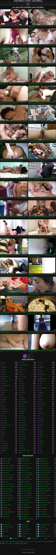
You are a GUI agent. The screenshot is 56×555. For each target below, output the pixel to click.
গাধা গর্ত (23, 448)
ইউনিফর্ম (41, 441)
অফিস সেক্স (23, 436)
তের (22, 374)
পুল (40, 448)
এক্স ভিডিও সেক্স (25, 470)
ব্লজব (3, 362)
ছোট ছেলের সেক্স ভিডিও (26, 484)
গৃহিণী (22, 413)
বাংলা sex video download (8, 512)
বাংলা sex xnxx (24, 512)
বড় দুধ (41, 365)
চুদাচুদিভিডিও (42, 527)
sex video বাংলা (43, 458)
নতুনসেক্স (4, 502)
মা (2, 404)
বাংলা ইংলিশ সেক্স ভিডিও (27, 518)
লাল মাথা (4, 409)
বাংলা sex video (43, 509)
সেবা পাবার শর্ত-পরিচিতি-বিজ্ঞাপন (28, 549)
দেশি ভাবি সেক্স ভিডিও (44, 491)
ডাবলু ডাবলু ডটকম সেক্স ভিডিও (8, 488)
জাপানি (41, 411)
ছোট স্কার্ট (41, 436)
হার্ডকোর (4, 367)
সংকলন (4, 383)
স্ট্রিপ (3, 395)
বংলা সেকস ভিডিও (6, 505)
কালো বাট (23, 418)
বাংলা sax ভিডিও (43, 505)
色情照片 (25, 543)
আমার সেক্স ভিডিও (43, 463)
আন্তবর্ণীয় (4, 390)
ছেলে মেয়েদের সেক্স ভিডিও (8, 484)
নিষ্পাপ (41, 372)
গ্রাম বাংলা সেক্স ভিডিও (7, 479)
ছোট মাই (23, 369)
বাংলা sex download (26, 507)
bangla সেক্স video (6, 458)
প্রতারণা (41, 443)
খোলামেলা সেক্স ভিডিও (7, 477)
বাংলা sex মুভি (5, 516)
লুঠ (21, 372)
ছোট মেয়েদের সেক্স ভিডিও (8, 486)
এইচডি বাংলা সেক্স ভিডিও (8, 468)
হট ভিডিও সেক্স (43, 531)
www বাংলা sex (6, 463)
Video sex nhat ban (44, 541)
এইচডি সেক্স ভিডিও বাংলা (27, 468)
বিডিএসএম (42, 413)
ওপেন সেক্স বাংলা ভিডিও (45, 472)
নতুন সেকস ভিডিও (6, 500)
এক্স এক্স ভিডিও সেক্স (7, 470)
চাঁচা (40, 369)
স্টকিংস (4, 379)
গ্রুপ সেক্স (23, 423)
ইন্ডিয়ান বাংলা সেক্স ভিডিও (8, 465)
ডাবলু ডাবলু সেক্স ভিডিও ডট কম (27, 488)
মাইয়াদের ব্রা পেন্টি (25, 450)
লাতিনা (4, 429)
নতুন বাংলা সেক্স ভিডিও (7, 498)
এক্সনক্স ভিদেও (5, 472)
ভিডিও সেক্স (5, 529)
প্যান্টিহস (4, 450)
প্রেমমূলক (23, 427)
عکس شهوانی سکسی (9, 543)
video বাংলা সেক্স (43, 461)
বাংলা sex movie (6, 509)
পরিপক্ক (4, 441)
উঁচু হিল (4, 427)
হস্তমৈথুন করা (42, 379)
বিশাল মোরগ (42, 381)
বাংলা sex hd (42, 507)
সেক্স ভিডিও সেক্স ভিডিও (45, 536)
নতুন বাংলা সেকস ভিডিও (45, 495)
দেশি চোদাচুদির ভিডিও (26, 491)
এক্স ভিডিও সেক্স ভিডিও (45, 470)
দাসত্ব (22, 416)
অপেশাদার (4, 397)
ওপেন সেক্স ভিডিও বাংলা (8, 475)
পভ (22, 395)
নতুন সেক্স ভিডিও (25, 500)
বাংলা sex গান (42, 512)
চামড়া (3, 392)
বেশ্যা (40, 390)
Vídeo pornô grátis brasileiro (16, 541)
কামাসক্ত (23, 392)
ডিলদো (41, 409)
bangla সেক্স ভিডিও (25, 458)
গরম (22, 381)
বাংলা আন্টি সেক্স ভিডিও (45, 516)
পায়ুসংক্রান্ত (4, 381)
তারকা (40, 399)
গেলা (22, 443)
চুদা (3, 534)
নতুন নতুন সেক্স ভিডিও (26, 495)
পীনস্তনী (23, 362)
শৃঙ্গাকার (41, 395)
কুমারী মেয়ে (42, 374)
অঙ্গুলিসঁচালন (43, 388)
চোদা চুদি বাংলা (42, 534)
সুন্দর (22, 379)
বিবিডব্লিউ (23, 434)
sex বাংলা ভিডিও (25, 461)
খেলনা (22, 383)
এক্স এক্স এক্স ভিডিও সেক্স (45, 468)
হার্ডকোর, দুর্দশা (24, 429)
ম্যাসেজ (41, 446)
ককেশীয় (23, 390)
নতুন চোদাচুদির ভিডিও (7, 495)
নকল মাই (41, 432)
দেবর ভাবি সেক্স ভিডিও (7, 491)
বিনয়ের (22, 388)
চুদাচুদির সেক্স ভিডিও (44, 482)
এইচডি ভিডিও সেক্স (25, 534)
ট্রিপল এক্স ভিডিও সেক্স (26, 486)
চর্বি (21, 453)
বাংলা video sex (25, 516)
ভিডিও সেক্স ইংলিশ (43, 529)
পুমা (40, 439)
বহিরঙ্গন (4, 399)
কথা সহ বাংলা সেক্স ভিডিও (27, 475)
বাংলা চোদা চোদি (25, 531)
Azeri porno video (4, 541)
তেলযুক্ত (41, 418)
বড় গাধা (4, 418)
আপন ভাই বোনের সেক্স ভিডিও (27, 463)
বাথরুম (41, 453)
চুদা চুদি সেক (5, 482)
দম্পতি (41, 423)
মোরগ (3, 416)
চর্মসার (3, 406)
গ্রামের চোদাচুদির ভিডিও (45, 479)
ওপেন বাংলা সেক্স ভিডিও (27, 472)
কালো (40, 386)
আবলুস (23, 411)
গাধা (40, 362)
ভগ (22, 367)
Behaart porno (19, 543)
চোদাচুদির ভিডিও (6, 524)
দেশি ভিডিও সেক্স (6, 493)
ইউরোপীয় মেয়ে (24, 365)
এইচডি (41, 383)
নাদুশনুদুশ (4, 423)
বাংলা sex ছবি (5, 514)
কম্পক (3, 432)
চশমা (22, 432)
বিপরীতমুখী (5, 448)
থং (40, 416)
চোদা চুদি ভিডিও (24, 524)
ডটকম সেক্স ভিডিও (43, 486)
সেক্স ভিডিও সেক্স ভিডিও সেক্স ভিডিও (8, 527)
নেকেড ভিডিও (24, 527)
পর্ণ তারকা (23, 376)
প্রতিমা (22, 446)
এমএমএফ (4, 420)
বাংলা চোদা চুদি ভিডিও (44, 524)
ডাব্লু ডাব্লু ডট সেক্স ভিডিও (45, 488)
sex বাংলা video (6, 461)
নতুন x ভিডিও (42, 493)
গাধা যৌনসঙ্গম (24, 402)
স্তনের (3, 434)
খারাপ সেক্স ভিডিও (43, 475)
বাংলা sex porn (24, 509)
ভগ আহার (23, 439)
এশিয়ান (22, 397)
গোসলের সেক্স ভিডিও (44, 477)
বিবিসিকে (23, 399)
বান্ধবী (40, 406)
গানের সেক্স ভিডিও (25, 477)
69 (40, 427)
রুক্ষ (40, 450)
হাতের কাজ (5, 411)
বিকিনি (40, 434)
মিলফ (3, 372)
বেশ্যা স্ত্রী (41, 420)
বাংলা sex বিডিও (25, 514)
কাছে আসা (41, 402)
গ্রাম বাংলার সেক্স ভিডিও (26, 479)
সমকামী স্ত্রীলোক (6, 386)
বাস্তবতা (4, 413)
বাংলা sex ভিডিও (43, 514)
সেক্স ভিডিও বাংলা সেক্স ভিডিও (28, 1)
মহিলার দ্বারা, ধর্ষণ (6, 425)
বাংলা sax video (25, 505)
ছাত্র (3, 436)
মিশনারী (4, 374)
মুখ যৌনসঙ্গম (24, 425)
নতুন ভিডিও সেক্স (43, 498)
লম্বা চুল (41, 425)
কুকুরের (4, 369)
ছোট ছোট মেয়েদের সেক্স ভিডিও (45, 484)
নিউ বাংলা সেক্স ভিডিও (26, 502)
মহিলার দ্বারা (5, 376)
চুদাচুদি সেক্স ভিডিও (25, 482)
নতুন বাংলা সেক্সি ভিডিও (26, 498)
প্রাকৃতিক (41, 392)
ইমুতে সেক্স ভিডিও (43, 465)
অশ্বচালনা (41, 367)
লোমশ (22, 404)
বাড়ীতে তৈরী (42, 404)
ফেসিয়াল (23, 406)
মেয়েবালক (4, 446)
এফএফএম (23, 409)
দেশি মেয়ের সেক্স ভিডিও (26, 493)
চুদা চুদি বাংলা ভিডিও (26, 529)
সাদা (3, 365)
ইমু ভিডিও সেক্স (24, 465)
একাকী (22, 386)
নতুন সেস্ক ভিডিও (43, 500)
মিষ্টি (40, 397)
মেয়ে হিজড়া (5, 443)
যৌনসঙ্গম (23, 420)
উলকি (3, 402)
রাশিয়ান (41, 429)
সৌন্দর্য (4, 388)
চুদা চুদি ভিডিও (15, 538)
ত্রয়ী (40, 376)
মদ (3, 439)
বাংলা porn (23, 536)
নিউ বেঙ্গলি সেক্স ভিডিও (45, 502)
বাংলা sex (4, 507)
